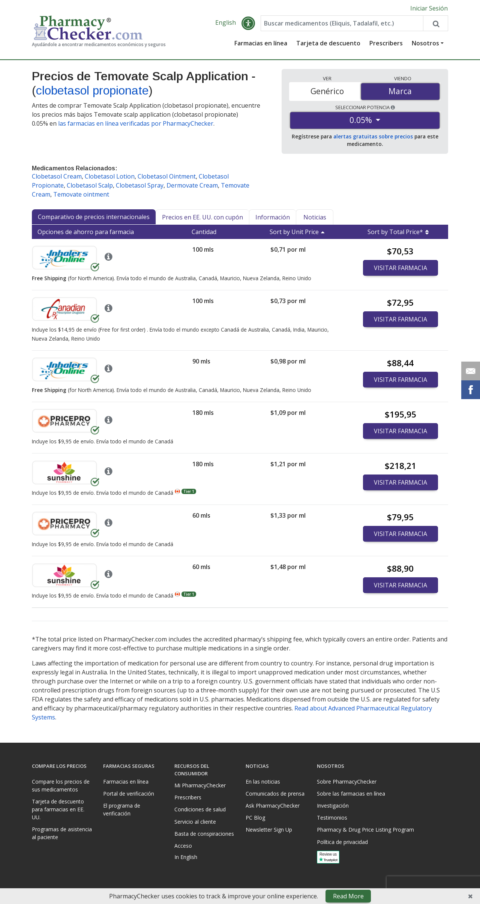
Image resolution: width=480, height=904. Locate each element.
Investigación (333, 805)
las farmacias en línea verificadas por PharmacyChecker (135, 123)
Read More (348, 896)
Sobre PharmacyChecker (346, 781)
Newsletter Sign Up (269, 829)
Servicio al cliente (195, 821)
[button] (248, 23)
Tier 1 (188, 491)
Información (272, 217)
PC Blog (255, 817)
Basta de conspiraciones (204, 833)
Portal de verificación (128, 793)
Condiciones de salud (200, 809)
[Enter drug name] (342, 23)
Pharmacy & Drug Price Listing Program (365, 829)
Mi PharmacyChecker (200, 785)
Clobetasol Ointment (167, 176)
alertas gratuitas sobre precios (373, 136)
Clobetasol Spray (140, 185)
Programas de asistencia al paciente (62, 833)
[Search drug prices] (435, 23)
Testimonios (332, 817)
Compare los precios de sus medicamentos (61, 785)
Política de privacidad (342, 841)
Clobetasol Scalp (90, 185)
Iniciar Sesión (429, 8)
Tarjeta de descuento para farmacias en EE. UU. (58, 809)
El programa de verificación (121, 809)
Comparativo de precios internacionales (94, 217)
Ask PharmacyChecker (273, 805)
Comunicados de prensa (275, 793)
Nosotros (425, 43)
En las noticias (263, 781)
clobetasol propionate (92, 90)
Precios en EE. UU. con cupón (202, 217)
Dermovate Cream (192, 185)
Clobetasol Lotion (110, 176)
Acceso (183, 845)
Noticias (314, 217)
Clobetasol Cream (57, 176)
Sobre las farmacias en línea (351, 793)
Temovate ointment (81, 194)
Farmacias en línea (260, 43)
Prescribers (386, 43)
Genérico (327, 91)
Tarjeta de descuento (328, 43)
